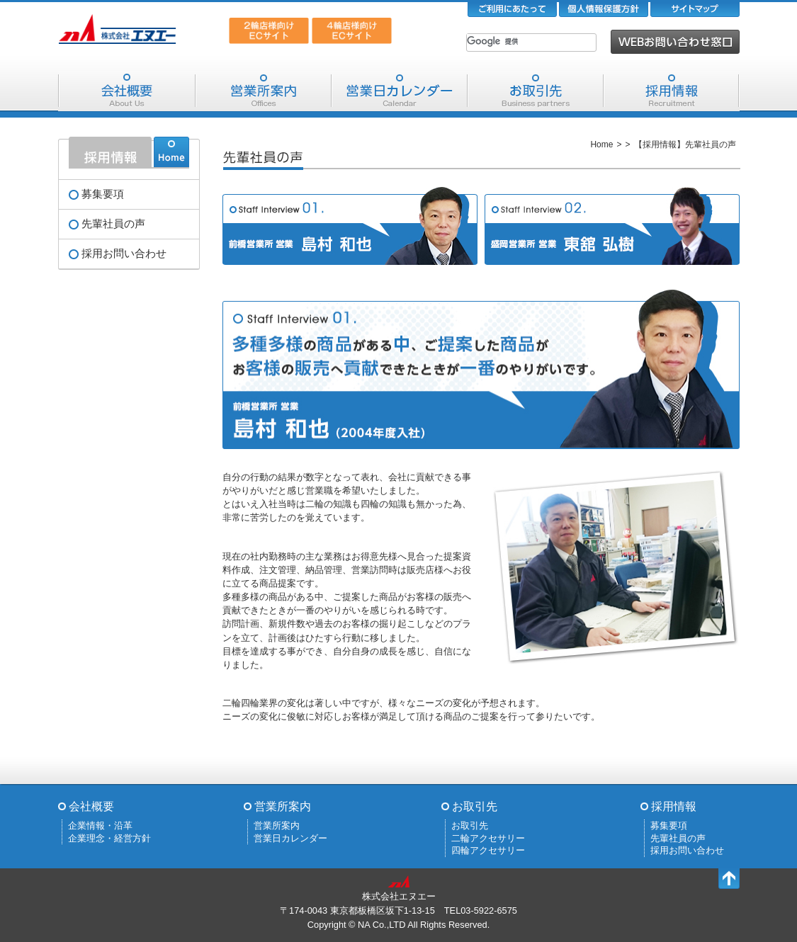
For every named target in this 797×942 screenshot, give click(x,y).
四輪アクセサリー (488, 850)
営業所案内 (264, 91)
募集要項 (102, 194)
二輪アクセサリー (488, 838)
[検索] (513, 41)
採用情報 (672, 91)
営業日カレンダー (400, 91)
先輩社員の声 (113, 223)
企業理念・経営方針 (109, 838)
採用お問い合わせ (123, 253)
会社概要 (127, 91)
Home (601, 144)
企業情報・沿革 (100, 825)
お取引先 (536, 91)
